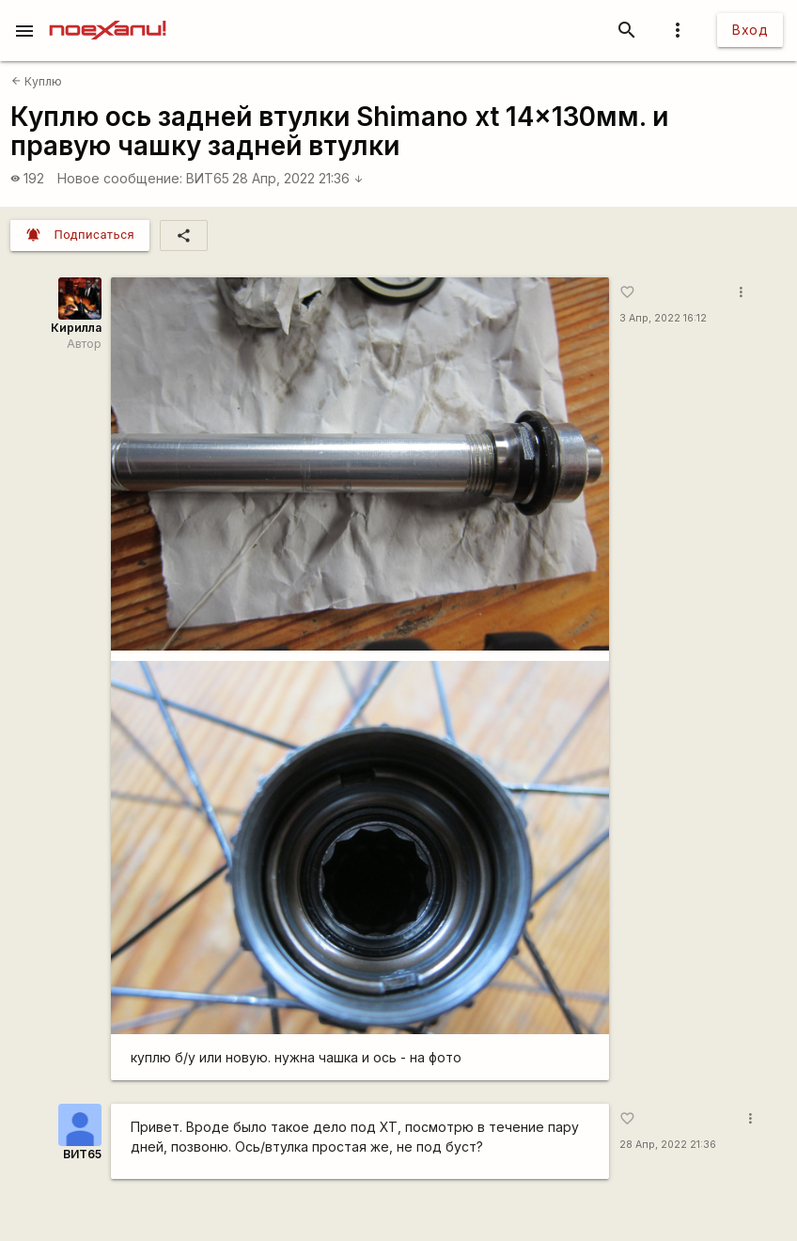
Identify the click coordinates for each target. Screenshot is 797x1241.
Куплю (36, 81)
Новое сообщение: (119, 178)
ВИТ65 (207, 178)
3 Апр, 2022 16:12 (663, 318)
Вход (750, 30)
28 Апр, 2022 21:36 (298, 178)
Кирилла (76, 328)
